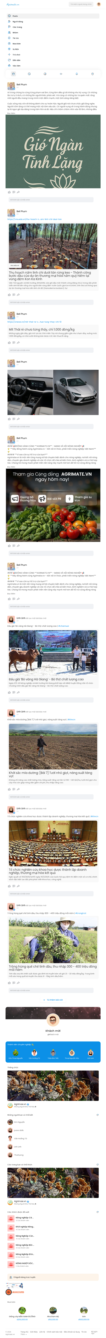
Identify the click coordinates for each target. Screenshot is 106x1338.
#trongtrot (80, 913)
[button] (81, 4)
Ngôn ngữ (94, 1332)
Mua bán (11, 1302)
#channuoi (63, 626)
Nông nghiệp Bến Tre (25, 1245)
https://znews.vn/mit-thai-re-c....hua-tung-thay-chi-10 (34, 321)
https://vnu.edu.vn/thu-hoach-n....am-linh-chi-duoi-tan (34, 219)
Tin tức (84, 1332)
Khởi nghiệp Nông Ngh (25, 1227)
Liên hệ (42, 1332)
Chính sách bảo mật (54, 1332)
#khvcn (71, 719)
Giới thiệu (34, 1332)
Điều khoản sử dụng (72, 1332)
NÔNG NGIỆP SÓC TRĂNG (25, 1263)
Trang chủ (24, 1332)
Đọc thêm (11, 113)
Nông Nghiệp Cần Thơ (25, 1236)
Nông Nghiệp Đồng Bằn (25, 1254)
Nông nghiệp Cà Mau (25, 1218)
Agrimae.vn (20, 1104)
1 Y (17, 87)
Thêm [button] (23, 1334)
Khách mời (53, 1031)
